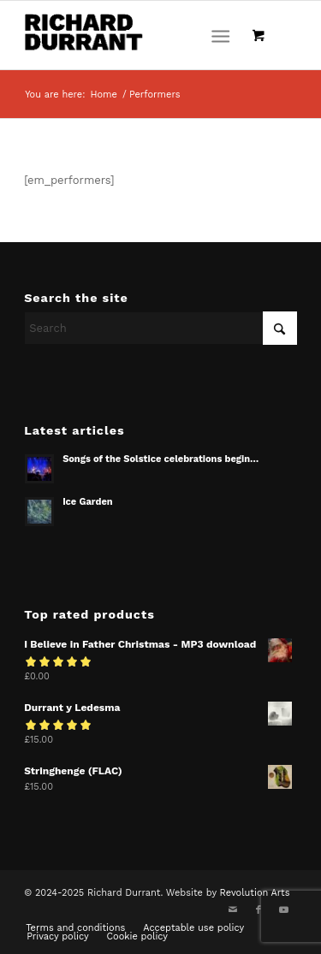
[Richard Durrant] (133, 35)
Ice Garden (87, 501)
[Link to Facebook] (258, 910)
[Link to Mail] (233, 910)
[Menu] (220, 35)
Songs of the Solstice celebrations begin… (160, 459)
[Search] (160, 328)
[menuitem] (223, 35)
